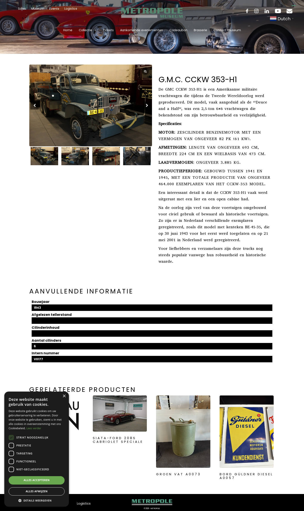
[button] (147, 105)
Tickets (108, 30)
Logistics (70, 8)
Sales (22, 8)
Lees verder (33, 428)
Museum (37, 8)
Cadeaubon (178, 30)
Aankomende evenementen (141, 30)
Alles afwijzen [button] (37, 491)
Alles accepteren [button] (37, 480)
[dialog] (36, 449)
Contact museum (227, 30)
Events (54, 8)
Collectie (87, 30)
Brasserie (200, 30)
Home (67, 30)
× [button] (64, 396)
